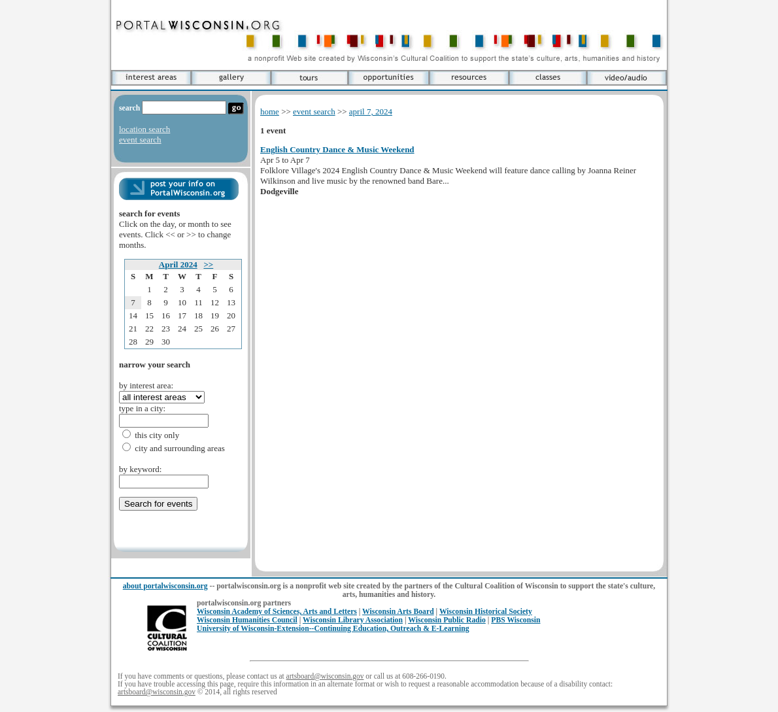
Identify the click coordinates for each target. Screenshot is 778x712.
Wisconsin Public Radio (447, 620)
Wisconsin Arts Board (398, 611)
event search (140, 139)
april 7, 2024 (370, 111)
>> (208, 264)
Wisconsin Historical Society (485, 611)
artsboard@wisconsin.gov (325, 676)
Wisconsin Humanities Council (247, 620)
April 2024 (178, 264)
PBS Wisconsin (515, 620)
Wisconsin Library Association (353, 620)
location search (144, 129)
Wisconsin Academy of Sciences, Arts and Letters (277, 611)
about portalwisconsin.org (165, 586)
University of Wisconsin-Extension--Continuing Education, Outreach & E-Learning (333, 628)
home (269, 111)
